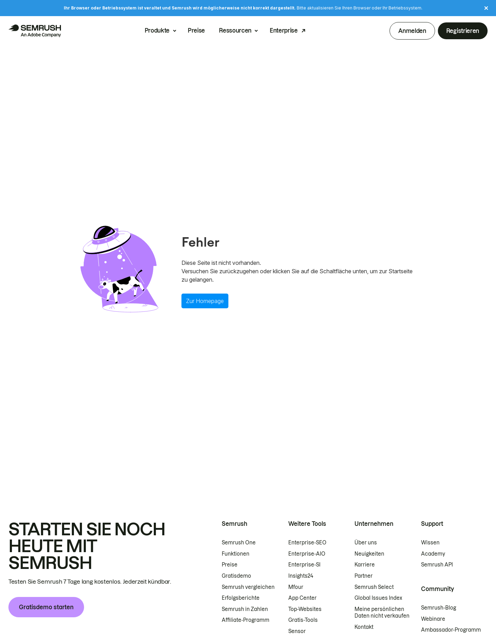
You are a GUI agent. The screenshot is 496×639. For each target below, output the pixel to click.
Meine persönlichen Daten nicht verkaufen (382, 612)
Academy (433, 554)
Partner (363, 576)
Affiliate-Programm (245, 620)
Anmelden (412, 31)
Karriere (364, 565)
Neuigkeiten (369, 554)
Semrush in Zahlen (245, 609)
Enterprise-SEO (307, 542)
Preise (196, 31)
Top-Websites (305, 609)
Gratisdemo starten (46, 607)
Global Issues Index (378, 598)
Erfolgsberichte (241, 598)
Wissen (430, 542)
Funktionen (235, 554)
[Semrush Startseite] (34, 31)
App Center (302, 598)
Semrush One (239, 542)
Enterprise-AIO (306, 554)
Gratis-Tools (303, 620)
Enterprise (284, 31)
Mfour (295, 587)
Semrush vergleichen (248, 587)
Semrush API (437, 565)
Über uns (365, 542)
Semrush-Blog (438, 608)
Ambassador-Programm (451, 630)
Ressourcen (235, 31)
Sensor (297, 631)
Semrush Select (374, 587)
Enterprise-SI (304, 565)
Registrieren (462, 31)
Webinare (433, 619)
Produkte (157, 31)
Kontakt (363, 627)
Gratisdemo (236, 576)
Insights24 (300, 576)
